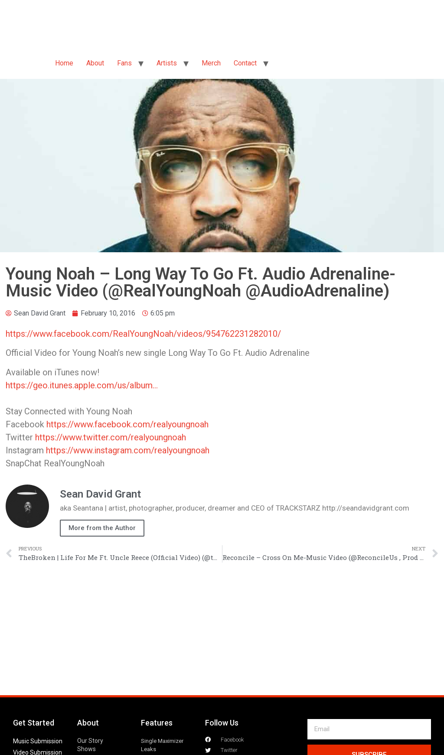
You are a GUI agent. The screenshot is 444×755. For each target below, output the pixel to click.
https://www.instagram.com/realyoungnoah (127, 450)
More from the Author (102, 528)
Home (64, 63)
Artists (167, 63)
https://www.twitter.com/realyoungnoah (110, 437)
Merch (211, 63)
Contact (245, 63)
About (95, 63)
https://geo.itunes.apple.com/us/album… (82, 385)
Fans (124, 63)
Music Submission (37, 741)
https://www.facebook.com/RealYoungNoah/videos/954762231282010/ (143, 334)
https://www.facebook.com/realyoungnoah (127, 424)
